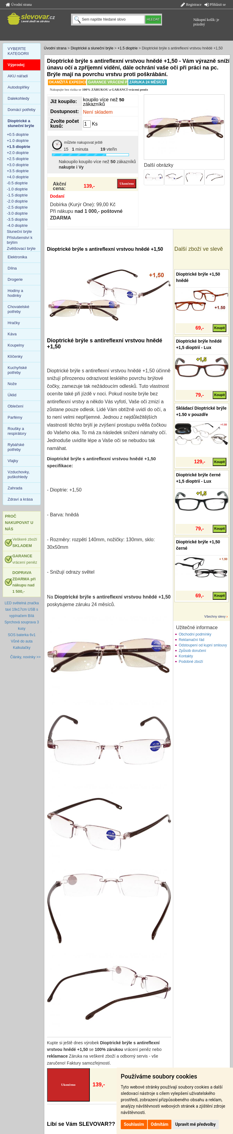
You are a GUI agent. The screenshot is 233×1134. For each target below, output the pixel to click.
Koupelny (16, 345)
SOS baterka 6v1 (21, 635)
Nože (12, 383)
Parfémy (15, 417)
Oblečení (15, 406)
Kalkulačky (21, 648)
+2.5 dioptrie (18, 158)
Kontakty (186, 656)
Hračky (14, 322)
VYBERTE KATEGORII (18, 51)
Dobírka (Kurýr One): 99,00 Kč (83, 204)
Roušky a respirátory (17, 431)
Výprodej (16, 64)
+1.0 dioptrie (18, 140)
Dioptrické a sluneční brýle (92, 48)
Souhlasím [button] (134, 1124)
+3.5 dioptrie (18, 171)
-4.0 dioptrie (17, 225)
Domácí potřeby (21, 109)
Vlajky (13, 460)
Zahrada (15, 488)
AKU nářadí (18, 76)
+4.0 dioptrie (18, 177)
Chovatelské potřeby (18, 309)
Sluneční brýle (19, 231)
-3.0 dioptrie (17, 213)
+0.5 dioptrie (18, 134)
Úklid (12, 395)
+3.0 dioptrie (18, 165)
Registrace (191, 4)
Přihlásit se (215, 4)
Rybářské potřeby (16, 447)
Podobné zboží (191, 661)
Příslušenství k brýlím (20, 240)
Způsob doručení (192, 651)
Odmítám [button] (159, 1124)
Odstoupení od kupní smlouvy (203, 645)
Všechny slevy (214, 616)
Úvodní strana (19, 4)
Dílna (12, 268)
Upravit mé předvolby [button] (195, 1124)
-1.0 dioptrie (17, 189)
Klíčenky (15, 356)
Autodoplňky (18, 87)
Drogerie (15, 279)
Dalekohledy (18, 98)
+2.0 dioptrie (18, 152)
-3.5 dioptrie (17, 219)
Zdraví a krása (20, 499)
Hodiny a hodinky (15, 293)
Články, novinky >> (25, 657)
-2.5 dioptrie (17, 207)
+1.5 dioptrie (127, 48)
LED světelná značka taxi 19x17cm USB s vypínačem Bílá (22, 609)
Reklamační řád (191, 640)
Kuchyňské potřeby (17, 370)
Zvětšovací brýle (21, 248)
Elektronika (17, 257)
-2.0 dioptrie (17, 201)
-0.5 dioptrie (17, 183)
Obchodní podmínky (195, 634)
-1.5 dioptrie (17, 195)
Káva (12, 334)
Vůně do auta (21, 641)
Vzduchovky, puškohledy (19, 474)
